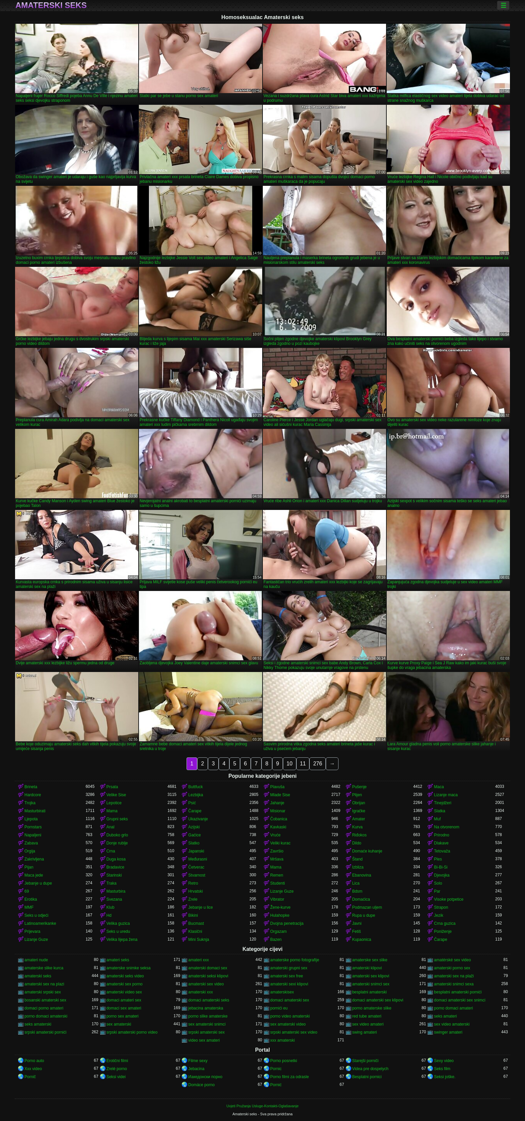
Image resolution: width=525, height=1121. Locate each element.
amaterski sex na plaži (454, 976)
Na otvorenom (446, 827)
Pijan (28, 867)
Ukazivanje (198, 819)
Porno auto (34, 1060)
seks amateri (445, 1016)
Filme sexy (197, 1060)
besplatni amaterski (369, 992)
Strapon (441, 907)
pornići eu (279, 1008)
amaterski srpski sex (42, 992)
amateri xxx (198, 960)
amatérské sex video (452, 960)
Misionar (277, 811)
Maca (439, 786)
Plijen (357, 795)
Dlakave (441, 843)
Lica (356, 883)
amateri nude (36, 960)
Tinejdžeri (442, 803)
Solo (438, 883)
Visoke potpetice (448, 899)
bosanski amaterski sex (45, 1000)
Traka (111, 883)
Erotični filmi (117, 1060)
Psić (192, 803)
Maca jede (33, 875)
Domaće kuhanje (367, 851)
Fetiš (356, 931)
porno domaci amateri (453, 1008)
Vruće (275, 835)
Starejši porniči (365, 1060)
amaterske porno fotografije (294, 960)
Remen (276, 875)
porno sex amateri (122, 1016)
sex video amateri (368, 1024)
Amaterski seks (51, 5)
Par (437, 891)
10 (290, 763)
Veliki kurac (280, 843)
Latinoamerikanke (40, 923)
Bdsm (357, 891)
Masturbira (116, 891)
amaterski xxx (200, 992)
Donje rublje (117, 843)
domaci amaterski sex (289, 1000)
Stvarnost (196, 875)
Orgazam (278, 931)
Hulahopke (279, 915)
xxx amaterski (282, 1040)
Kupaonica (361, 939)
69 (26, 891)
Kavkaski (278, 827)
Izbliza (358, 867)
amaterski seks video (125, 976)
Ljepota (31, 819)
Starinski (114, 875)
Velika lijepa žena (122, 939)
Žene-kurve (280, 907)
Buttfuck (195, 786)
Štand (357, 859)
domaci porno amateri (43, 1008)
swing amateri (364, 1032)
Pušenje (359, 786)
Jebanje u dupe (38, 883)
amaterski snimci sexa (453, 984)
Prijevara (32, 931)
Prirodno (441, 835)
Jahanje (277, 803)
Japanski (196, 851)
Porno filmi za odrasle (289, 1076)
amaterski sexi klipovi (289, 984)
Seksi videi (116, 1076)
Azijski (194, 827)
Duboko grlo (117, 835)
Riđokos (359, 835)
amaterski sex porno (124, 984)
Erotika (30, 899)
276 (317, 763)
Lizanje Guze (282, 891)
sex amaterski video (288, 1024)
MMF (28, 907)
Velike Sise (116, 795)
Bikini (193, 915)
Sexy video (444, 1060)
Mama (112, 811)
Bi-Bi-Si (440, 867)
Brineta (30, 786)
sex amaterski (118, 1024)
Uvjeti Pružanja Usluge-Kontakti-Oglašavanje (262, 1106)
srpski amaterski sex (206, 1032)
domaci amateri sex (123, 1000)
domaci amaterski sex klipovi (377, 1000)
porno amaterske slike (371, 1008)
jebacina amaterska (205, 1008)
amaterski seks (37, 976)
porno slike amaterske (207, 1016)
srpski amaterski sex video (293, 1032)
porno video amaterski (290, 1016)
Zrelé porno (116, 1068)
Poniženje (443, 931)
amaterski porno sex (452, 968)
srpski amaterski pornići (45, 1032)
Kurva (357, 827)
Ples (438, 859)
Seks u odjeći (36, 915)
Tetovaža (442, 851)
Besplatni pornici (367, 1076)
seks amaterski (37, 1024)
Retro (193, 883)
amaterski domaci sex (207, 968)
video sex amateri (204, 1040)
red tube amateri (366, 1016)
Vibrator (277, 899)
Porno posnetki (283, 1060)
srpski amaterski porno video (132, 1032)
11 (303, 763)
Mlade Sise (280, 795)
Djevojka (441, 875)
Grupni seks (117, 819)
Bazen (276, 939)
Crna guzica (444, 923)
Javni (357, 923)
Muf (437, 819)
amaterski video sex (124, 992)
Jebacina (196, 1068)
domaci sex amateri (123, 1008)
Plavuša (277, 786)
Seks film (442, 1068)
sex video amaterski (451, 1024)
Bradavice (115, 867)
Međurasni (197, 859)
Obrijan (358, 803)
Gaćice (194, 835)
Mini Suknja (198, 939)
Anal (110, 827)
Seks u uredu (118, 931)
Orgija (29, 851)
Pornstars (33, 827)
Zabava (31, 843)
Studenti (277, 883)
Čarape (194, 811)
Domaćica (361, 899)
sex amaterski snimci (206, 1024)
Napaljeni (32, 835)
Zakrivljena (34, 859)
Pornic (276, 1068)
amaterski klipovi (367, 968)
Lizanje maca (446, 795)
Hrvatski (195, 891)
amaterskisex (282, 992)
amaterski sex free (286, 976)
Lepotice (114, 803)
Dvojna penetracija (286, 923)
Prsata (112, 786)
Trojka (29, 803)
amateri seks (117, 960)
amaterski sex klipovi (370, 976)
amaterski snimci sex (370, 984)
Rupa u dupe (363, 915)
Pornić (276, 1084)
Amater (358, 819)
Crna (110, 851)
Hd (108, 915)
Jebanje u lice (200, 907)
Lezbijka (195, 795)
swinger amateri (448, 1032)
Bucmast (196, 923)
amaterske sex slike (369, 960)
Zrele (192, 899)
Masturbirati (35, 811)
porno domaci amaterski (45, 1016)
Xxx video (33, 1068)
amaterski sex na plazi (44, 984)
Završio (276, 851)
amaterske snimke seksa (128, 968)
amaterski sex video (206, 984)
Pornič (30, 1076)
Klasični (195, 931)
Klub (110, 907)
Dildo (356, 843)
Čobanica (278, 819)
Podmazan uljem (367, 907)
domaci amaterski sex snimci (459, 1000)
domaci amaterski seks (208, 1000)
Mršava (276, 859)
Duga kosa (116, 859)
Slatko (193, 843)
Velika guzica (118, 923)
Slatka (439, 811)
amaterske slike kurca (43, 968)
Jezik (438, 915)
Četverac (196, 867)
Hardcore (32, 795)
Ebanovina (361, 875)
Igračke (358, 811)
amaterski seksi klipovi (208, 976)
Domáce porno (201, 1084)
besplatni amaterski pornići (457, 992)
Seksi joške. (444, 1076)
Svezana (114, 899)
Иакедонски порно (205, 1076)
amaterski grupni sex (288, 968)
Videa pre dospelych (370, 1068)
